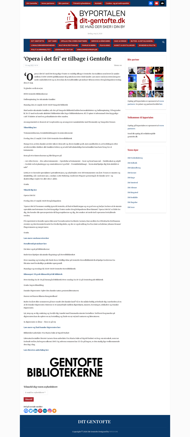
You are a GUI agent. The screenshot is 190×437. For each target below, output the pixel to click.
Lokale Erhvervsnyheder (43, 45)
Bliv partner (64, 3)
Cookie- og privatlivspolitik (117, 3)
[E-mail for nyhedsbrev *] (36, 392)
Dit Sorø (131, 207)
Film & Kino (105, 45)
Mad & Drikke (120, 41)
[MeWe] (45, 411)
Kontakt (98, 3)
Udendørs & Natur (64, 49)
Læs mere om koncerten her (36, 238)
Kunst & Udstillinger (124, 45)
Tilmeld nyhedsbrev (82, 3)
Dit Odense (132, 188)
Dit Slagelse (132, 202)
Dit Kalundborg (134, 168)
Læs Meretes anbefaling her (36, 350)
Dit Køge (131, 178)
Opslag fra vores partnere (74, 41)
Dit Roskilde (133, 197)
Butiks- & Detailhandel (142, 41)
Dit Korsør (132, 173)
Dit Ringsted (133, 192)
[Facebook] (26, 411)
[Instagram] (50, 411)
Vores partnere (47, 3)
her (160, 104)
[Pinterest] (40, 411)
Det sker (52, 41)
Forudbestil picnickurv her (35, 244)
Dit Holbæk (132, 163)
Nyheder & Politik (147, 45)
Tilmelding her (30, 127)
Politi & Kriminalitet (41, 49)
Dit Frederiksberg (135, 158)
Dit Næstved (133, 183)
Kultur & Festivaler (68, 45)
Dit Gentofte (32, 3)
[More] (54, 411)
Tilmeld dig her (30, 190)
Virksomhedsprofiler (87, 49)
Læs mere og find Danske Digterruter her (42, 327)
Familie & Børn (88, 45)
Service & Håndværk (100, 41)
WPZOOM (113, 432)
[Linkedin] (35, 411)
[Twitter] (31, 411)
